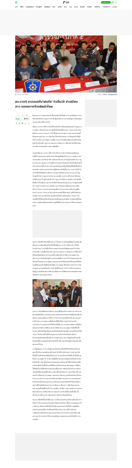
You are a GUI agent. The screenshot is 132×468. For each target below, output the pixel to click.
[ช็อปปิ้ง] (82, 7)
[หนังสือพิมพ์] (30, 7)
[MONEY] (89, 7)
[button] (16, 123)
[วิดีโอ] (22, 7)
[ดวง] (65, 7)
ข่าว (99, 94)
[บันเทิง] (60, 7)
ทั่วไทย (105, 94)
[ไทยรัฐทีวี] (39, 7)
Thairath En (106, 2)
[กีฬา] (54, 7)
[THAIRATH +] (106, 7)
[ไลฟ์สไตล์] (47, 7)
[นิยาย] (76, 7)
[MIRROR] (97, 7)
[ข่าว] (16, 7)
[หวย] (70, 7)
